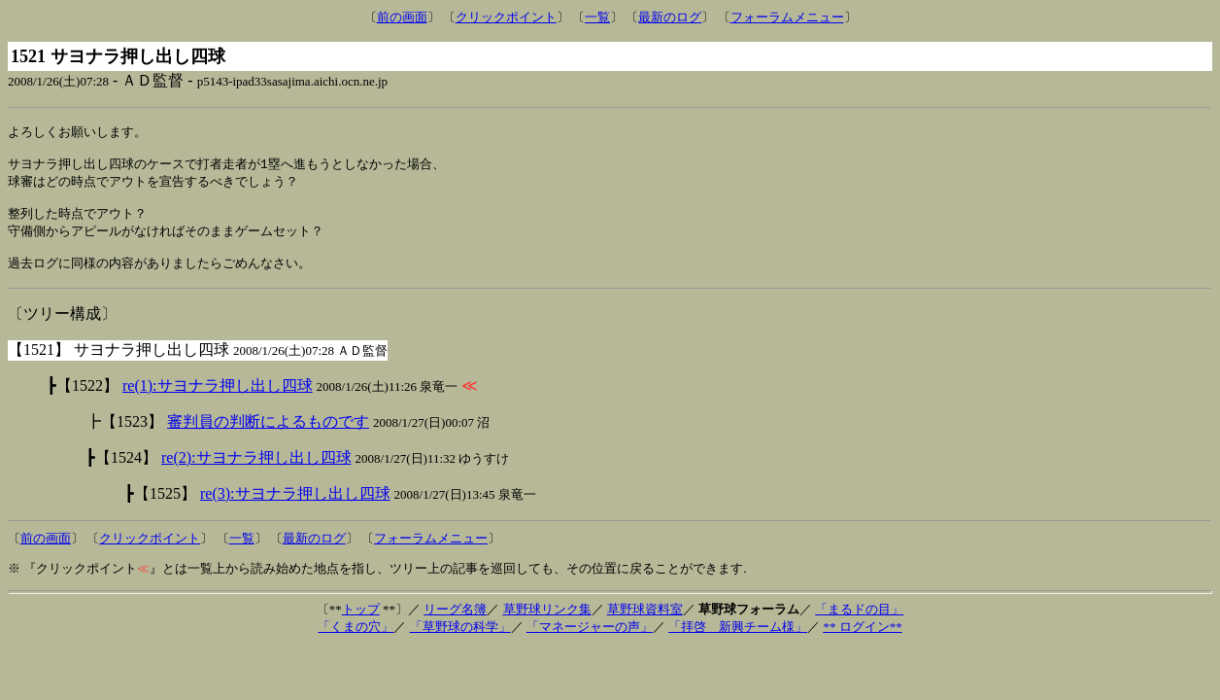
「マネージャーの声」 (589, 641)
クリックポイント (506, 17)
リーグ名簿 (455, 623)
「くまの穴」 (355, 641)
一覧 (597, 17)
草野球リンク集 (547, 623)
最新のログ (669, 17)
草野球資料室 (645, 623)
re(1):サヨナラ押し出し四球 (217, 400)
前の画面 (402, 17)
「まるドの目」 (859, 623)
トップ (361, 623)
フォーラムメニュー (787, 17)
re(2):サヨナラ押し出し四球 (256, 472)
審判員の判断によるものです (268, 436)
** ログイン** (862, 641)
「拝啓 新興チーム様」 (737, 641)
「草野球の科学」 (460, 641)
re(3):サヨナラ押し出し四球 (295, 508)
